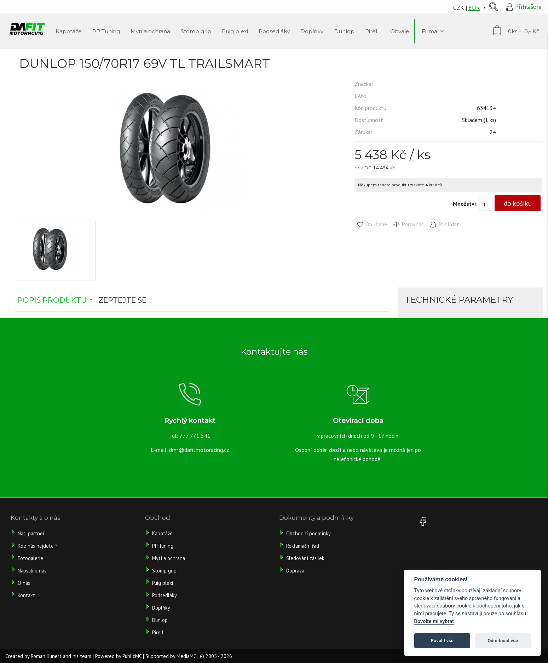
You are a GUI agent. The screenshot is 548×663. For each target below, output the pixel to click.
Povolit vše (442, 640)
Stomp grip (164, 570)
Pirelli (159, 632)
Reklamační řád (302, 545)
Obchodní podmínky (308, 533)
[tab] (55, 300)
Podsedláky (164, 595)
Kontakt (26, 595)
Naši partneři (32, 533)
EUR (474, 8)
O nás (24, 583)
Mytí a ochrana (168, 558)
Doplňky (161, 607)
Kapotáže (162, 533)
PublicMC (132, 656)
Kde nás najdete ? (38, 545)
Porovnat (408, 224)
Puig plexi (162, 583)
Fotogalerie (30, 558)
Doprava (295, 570)
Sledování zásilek (305, 558)
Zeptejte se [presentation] (122, 300)
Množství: (465, 203)
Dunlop (160, 620)
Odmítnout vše (503, 640)
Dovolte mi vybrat (434, 621)
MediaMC (186, 656)
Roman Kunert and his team (61, 656)
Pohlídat (444, 224)
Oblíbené (371, 224)
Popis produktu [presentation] (52, 300)
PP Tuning (162, 545)
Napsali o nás (32, 570)
